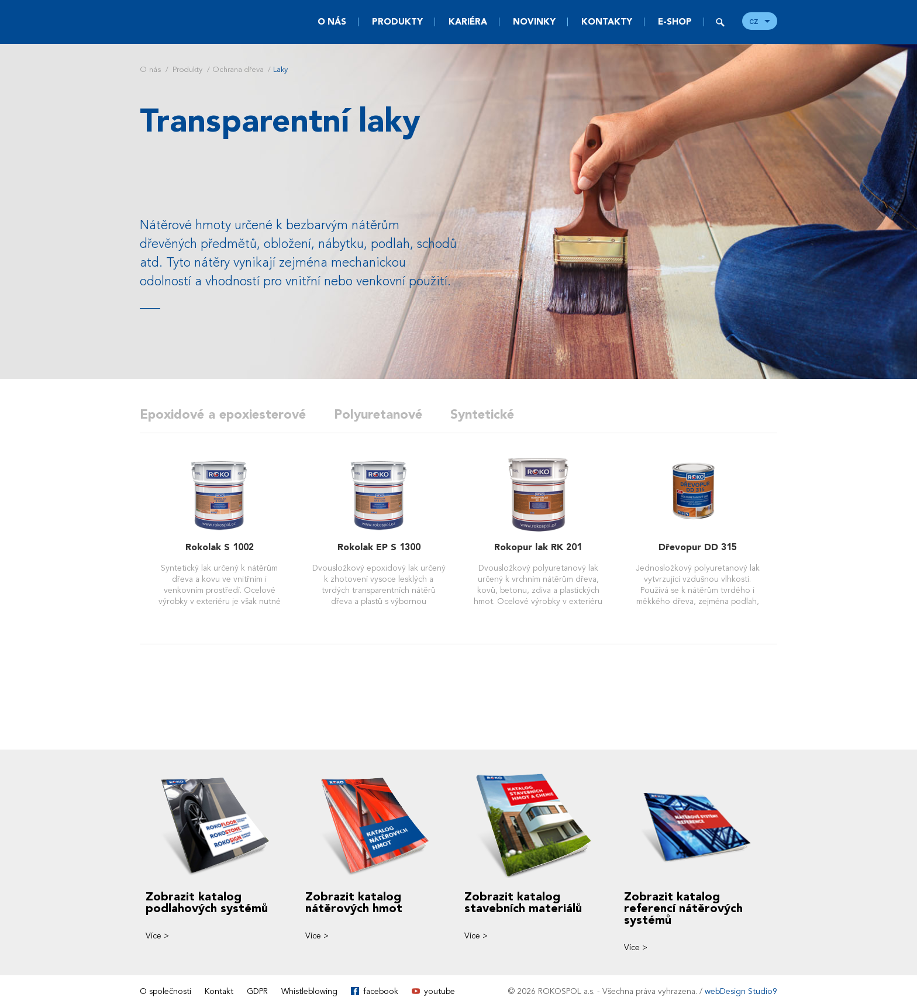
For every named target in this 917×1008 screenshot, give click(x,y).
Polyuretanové (378, 414)
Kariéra (468, 21)
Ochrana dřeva (238, 69)
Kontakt (219, 991)
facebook (380, 991)
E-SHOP (675, 21)
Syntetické (482, 414)
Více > (157, 935)
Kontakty (606, 21)
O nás (332, 21)
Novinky (534, 21)
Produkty (397, 21)
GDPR (257, 991)
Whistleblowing (309, 991)
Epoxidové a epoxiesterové (223, 414)
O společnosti (165, 991)
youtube (439, 991)
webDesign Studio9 (741, 991)
